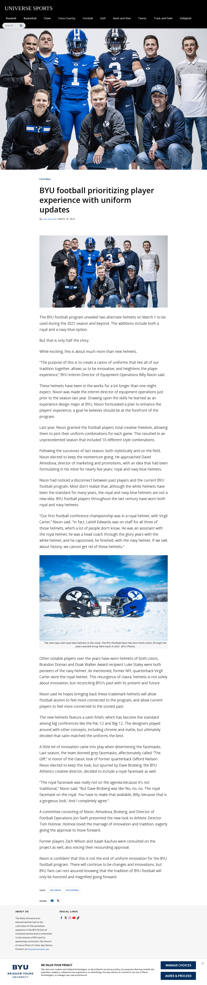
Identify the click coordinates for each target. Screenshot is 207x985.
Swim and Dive (122, 18)
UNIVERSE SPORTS (29, 8)
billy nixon (55, 890)
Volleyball (185, 18)
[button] (202, 964)
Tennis (142, 18)
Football (88, 18)
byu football (72, 890)
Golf (103, 18)
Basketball (30, 18)
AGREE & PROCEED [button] (178, 976)
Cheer (47, 18)
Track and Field (163, 18)
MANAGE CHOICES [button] (178, 965)
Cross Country (66, 18)
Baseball (11, 18)
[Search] (13, 25)
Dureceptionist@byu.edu (28, 952)
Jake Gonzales (51, 218)
